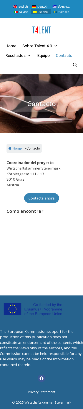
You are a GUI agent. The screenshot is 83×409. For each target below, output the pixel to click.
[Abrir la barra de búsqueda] (75, 65)
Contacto (64, 55)
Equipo (43, 55)
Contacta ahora (41, 198)
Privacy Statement (41, 392)
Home (10, 45)
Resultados (19, 55)
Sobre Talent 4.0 (41, 46)
